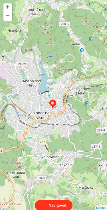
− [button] (8, 16)
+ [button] (8, 7)
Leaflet (101, 202)
